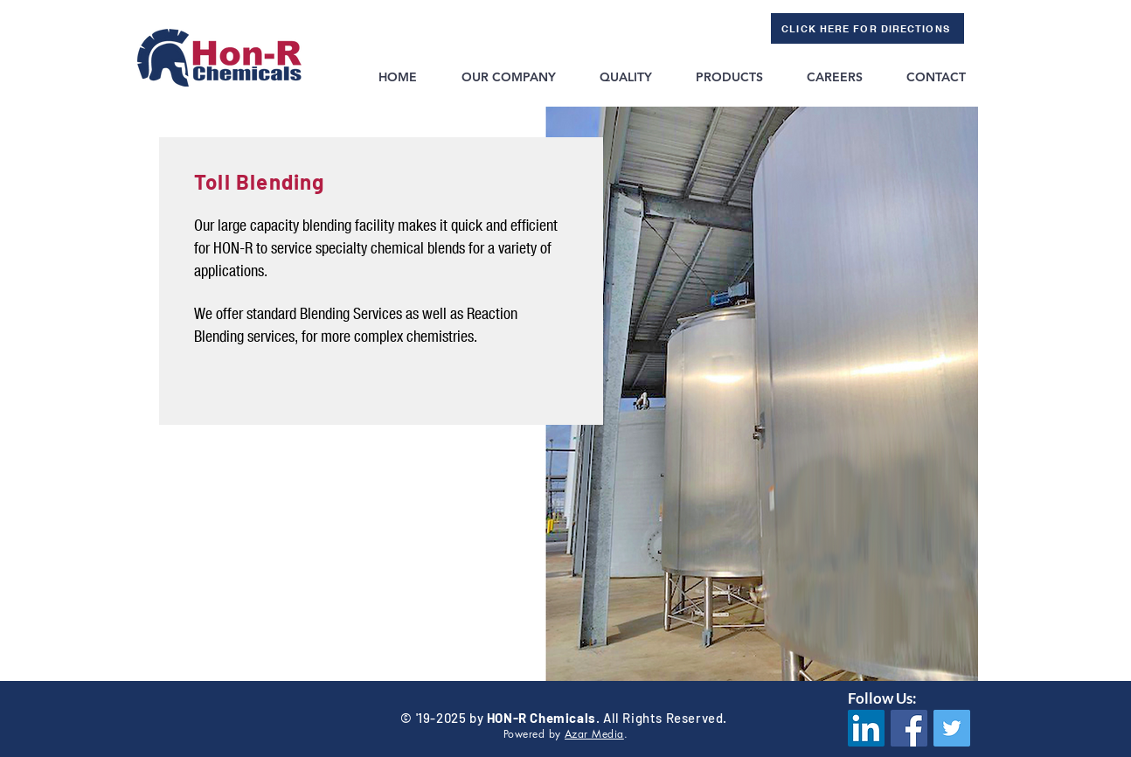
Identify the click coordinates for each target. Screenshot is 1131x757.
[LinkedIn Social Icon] (866, 728)
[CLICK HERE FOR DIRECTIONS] (867, 28)
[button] (508, 77)
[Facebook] (909, 728)
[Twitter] (951, 728)
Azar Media (594, 733)
